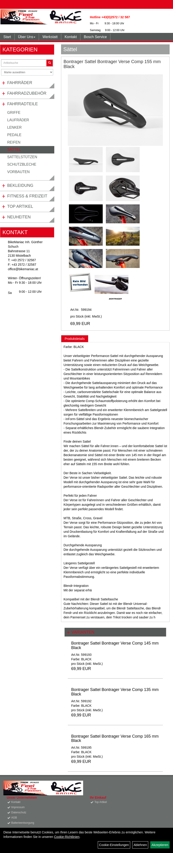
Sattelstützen (22, 157)
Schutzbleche (21, 164)
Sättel (14, 149)
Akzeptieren (160, 845)
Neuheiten (19, 217)
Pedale (14, 135)
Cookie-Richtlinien (67, 837)
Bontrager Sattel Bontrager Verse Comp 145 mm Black (115, 645)
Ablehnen (140, 845)
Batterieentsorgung (22, 822)
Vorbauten (18, 172)
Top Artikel (20, 206)
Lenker (14, 127)
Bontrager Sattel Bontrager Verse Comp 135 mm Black (115, 691)
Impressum (18, 807)
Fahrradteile (22, 104)
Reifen (13, 142)
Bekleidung (20, 185)
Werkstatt (49, 37)
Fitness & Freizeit (27, 196)
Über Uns (27, 37)
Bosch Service (95, 37)
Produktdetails (75, 339)
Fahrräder (19, 82)
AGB (14, 817)
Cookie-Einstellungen (114, 845)
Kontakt (71, 37)
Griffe (13, 112)
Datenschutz (18, 812)
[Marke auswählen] (27, 72)
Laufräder (18, 120)
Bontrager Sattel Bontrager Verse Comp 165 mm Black (115, 738)
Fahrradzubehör (26, 93)
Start (7, 37)
